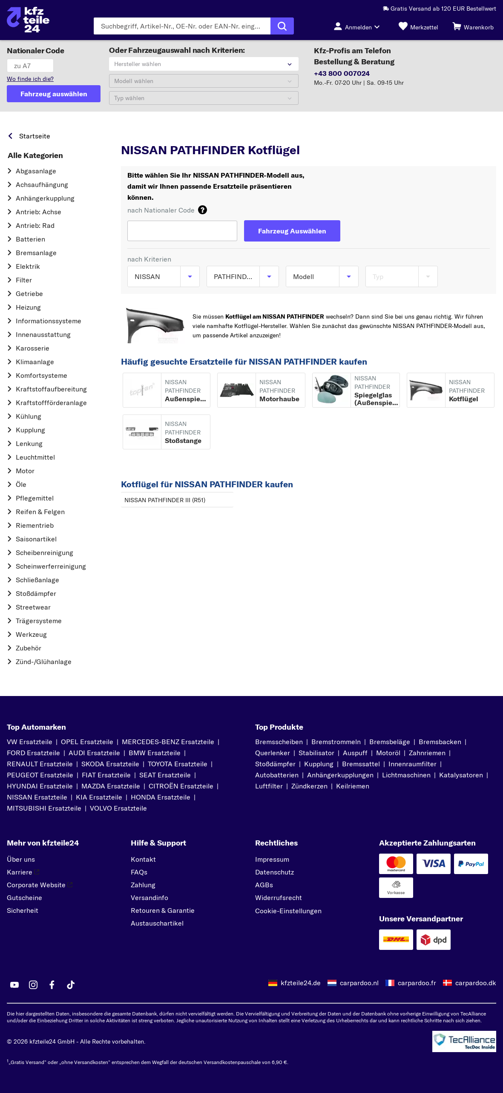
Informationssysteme (48, 320)
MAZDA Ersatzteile (110, 786)
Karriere (23, 872)
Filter (24, 280)
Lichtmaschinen (406, 775)
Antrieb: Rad (35, 225)
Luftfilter (269, 786)
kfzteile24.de (301, 983)
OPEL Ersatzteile (87, 741)
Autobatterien (277, 775)
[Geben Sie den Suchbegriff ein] (182, 26)
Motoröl (388, 752)
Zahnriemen (427, 752)
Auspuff (355, 752)
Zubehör (28, 648)
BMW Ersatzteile (155, 752)
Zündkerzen (309, 786)
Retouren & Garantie (163, 910)
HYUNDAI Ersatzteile (40, 786)
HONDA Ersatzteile (160, 797)
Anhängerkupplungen (340, 775)
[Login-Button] (359, 26)
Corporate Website (39, 885)
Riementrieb (35, 525)
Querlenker (272, 752)
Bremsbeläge (389, 741)
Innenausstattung (43, 334)
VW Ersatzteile (29, 741)
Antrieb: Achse (38, 211)
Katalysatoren (461, 775)
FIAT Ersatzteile (106, 775)
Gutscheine (24, 897)
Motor (25, 470)
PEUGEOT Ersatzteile (40, 775)
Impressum (272, 859)
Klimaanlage (35, 361)
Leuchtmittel (35, 457)
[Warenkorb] (473, 26)
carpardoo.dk (475, 983)
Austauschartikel (157, 923)
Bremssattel (361, 764)
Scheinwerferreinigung (51, 566)
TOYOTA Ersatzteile (177, 764)
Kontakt (143, 859)
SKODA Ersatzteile (110, 764)
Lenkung (29, 443)
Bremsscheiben (279, 741)
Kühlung (28, 416)
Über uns (21, 859)
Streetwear (33, 607)
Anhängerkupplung (45, 198)
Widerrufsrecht (278, 897)
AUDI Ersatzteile (94, 752)
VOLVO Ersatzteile (118, 808)
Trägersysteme (39, 620)
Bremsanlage (36, 252)
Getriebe (29, 293)
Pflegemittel (35, 498)
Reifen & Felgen (40, 511)
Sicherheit (22, 910)
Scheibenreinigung (44, 552)
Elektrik (28, 266)
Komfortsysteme (41, 375)
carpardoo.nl (359, 983)
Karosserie (32, 348)
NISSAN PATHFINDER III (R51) (164, 500)
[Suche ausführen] (282, 26)
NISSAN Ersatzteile (37, 797)
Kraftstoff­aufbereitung (51, 389)
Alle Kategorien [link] (35, 155)
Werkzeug (31, 634)
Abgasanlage (36, 171)
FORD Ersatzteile (33, 752)
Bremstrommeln (336, 741)
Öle (21, 484)
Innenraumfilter (412, 764)
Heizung (28, 307)
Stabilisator (316, 752)
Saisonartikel (36, 539)
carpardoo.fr (417, 983)
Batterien (30, 239)
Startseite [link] (34, 135)
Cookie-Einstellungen (288, 910)
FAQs (139, 872)
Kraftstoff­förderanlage (51, 402)
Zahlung (143, 885)
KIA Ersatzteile (99, 797)
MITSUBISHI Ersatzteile (44, 808)
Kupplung (30, 430)
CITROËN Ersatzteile (181, 786)
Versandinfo (149, 897)
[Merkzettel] (418, 26)
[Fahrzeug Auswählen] (292, 231)
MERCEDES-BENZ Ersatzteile (168, 741)
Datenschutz (274, 872)
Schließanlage (37, 579)
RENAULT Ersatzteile (40, 764)
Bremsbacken (440, 741)
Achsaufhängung (42, 184)
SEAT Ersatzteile (165, 775)
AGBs (264, 885)
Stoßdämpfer (36, 593)
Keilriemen (352, 786)
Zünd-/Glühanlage (44, 661)
